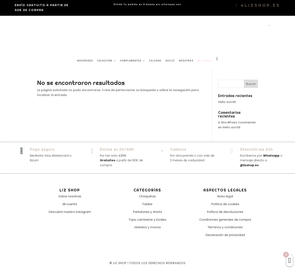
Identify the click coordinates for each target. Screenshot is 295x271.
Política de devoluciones (225, 212)
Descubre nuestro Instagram (70, 212)
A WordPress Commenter (237, 122)
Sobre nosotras (70, 196)
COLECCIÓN (106, 60)
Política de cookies (225, 204)
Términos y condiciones (225, 227)
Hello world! (227, 102)
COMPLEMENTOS (132, 60)
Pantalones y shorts (147, 212)
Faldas (147, 204)
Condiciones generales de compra (225, 220)
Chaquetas (147, 196)
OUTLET (170, 60)
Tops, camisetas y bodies (147, 220)
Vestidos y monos (147, 227)
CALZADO (155, 60)
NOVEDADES (85, 60)
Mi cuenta (70, 204)
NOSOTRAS (186, 60)
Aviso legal (225, 196)
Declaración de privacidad (225, 235)
